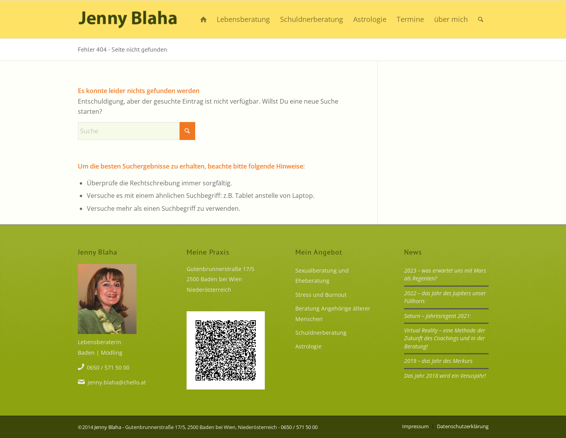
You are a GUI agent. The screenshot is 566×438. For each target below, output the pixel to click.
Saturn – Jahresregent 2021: (437, 316)
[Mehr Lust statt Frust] (128, 19)
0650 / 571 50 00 (108, 367)
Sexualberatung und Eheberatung (322, 275)
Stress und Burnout (321, 294)
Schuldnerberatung (321, 332)
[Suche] (480, 19)
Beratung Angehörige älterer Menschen (332, 313)
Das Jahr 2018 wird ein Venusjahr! (445, 375)
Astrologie (308, 346)
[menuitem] (203, 19)
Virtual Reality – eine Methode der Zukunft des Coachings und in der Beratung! (444, 338)
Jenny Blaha (107, 427)
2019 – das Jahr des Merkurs (438, 360)
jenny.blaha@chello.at (117, 382)
